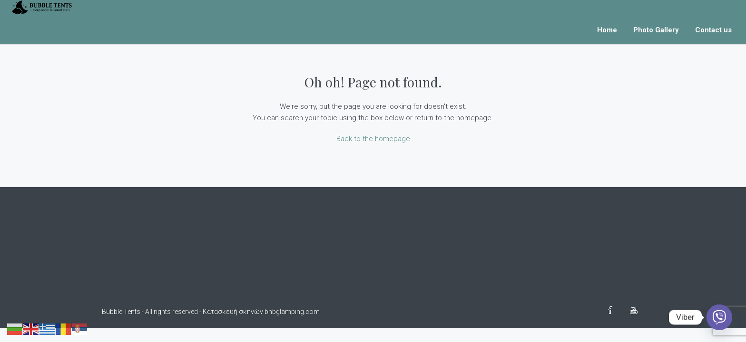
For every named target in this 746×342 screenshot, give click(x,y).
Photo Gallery (656, 30)
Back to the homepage (373, 138)
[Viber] (719, 317)
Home (607, 30)
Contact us (713, 30)
